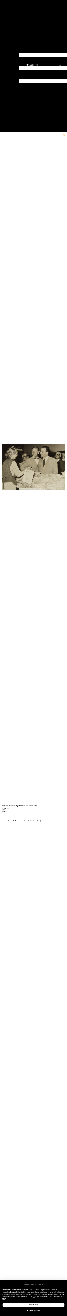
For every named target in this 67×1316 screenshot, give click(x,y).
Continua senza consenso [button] (33, 1284)
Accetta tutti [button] (33, 1305)
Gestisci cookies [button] (33, 1311)
